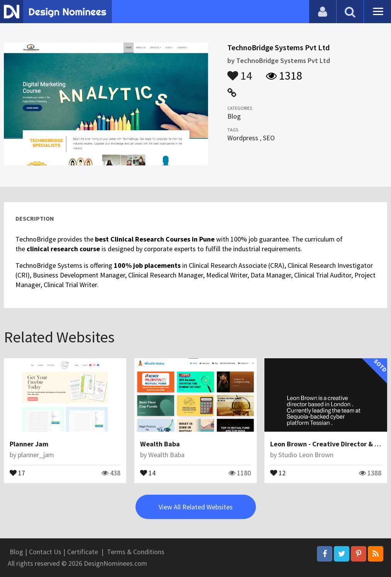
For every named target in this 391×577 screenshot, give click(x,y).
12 (278, 472)
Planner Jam (29, 443)
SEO (269, 137)
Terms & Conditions (135, 551)
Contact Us (45, 551)
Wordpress (242, 137)
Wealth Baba (160, 443)
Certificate (82, 551)
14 (239, 72)
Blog (234, 116)
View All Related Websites (196, 506)
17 (17, 472)
